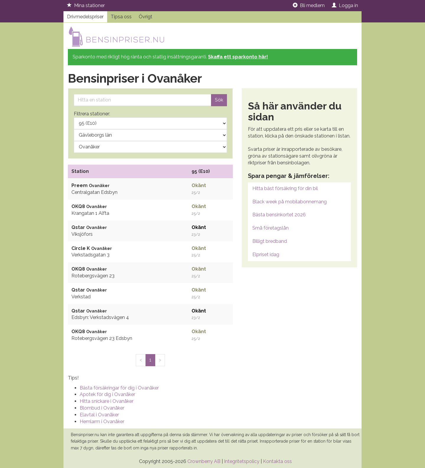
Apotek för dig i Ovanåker (107, 394)
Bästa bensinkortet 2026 (279, 214)
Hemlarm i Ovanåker (102, 421)
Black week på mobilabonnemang (289, 201)
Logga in (345, 5)
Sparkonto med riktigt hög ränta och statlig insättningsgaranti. (170, 57)
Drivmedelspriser (85, 16)
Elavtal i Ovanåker (99, 415)
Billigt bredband (269, 241)
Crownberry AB (203, 461)
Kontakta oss (277, 461)
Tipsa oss (121, 16)
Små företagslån (270, 228)
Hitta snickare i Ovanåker (106, 401)
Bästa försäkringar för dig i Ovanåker (119, 388)
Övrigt (145, 16)
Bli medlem (309, 5)
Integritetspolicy (241, 461)
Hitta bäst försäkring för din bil (285, 188)
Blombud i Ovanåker (102, 408)
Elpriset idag (265, 254)
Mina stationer (86, 5)
